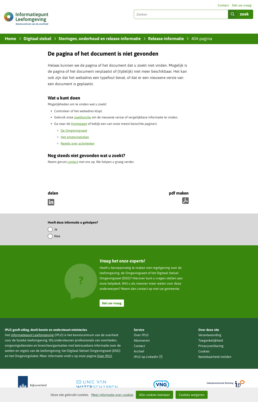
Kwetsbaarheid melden (214, 356)
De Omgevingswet (74, 130)
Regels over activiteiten (78, 143)
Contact (223, 5)
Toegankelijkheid (210, 340)
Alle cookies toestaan (154, 395)
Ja (55, 229)
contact (72, 162)
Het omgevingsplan (75, 137)
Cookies (204, 351)
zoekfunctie (82, 117)
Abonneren (142, 340)
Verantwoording (209, 335)
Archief (139, 351)
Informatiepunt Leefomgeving (32, 335)
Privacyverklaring (211, 346)
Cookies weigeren (191, 395)
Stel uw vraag (242, 5)
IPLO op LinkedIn (148, 357)
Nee (57, 236)
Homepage (79, 123)
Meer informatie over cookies (112, 395)
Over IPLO (104, 356)
